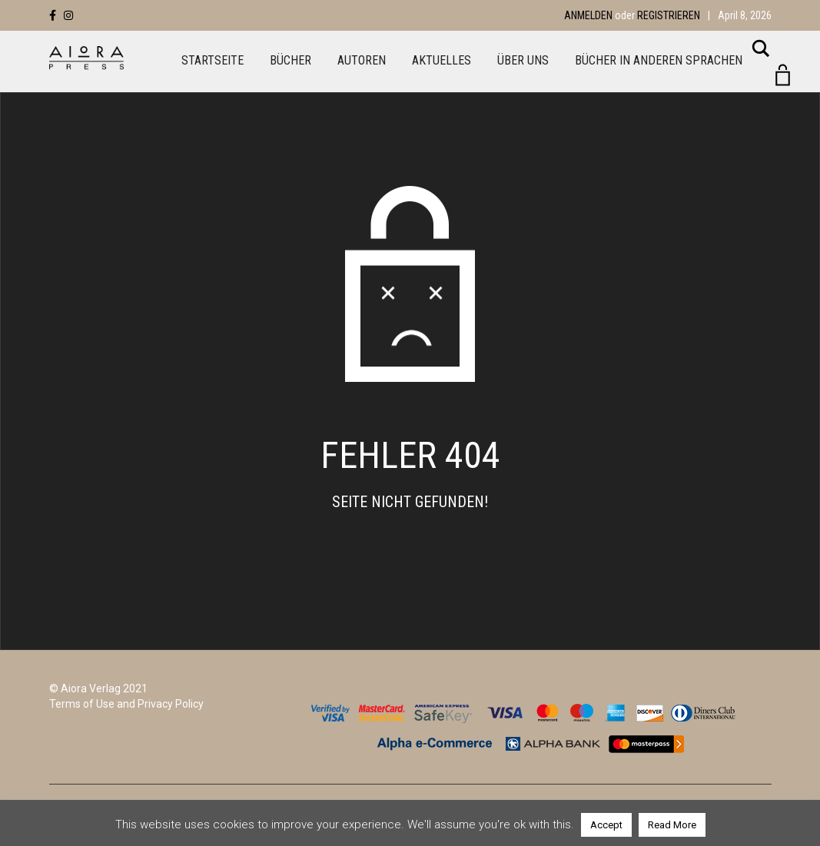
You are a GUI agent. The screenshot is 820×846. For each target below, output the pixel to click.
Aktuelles (441, 60)
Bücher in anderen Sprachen (658, 60)
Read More (672, 825)
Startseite (212, 60)
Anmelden (588, 15)
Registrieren (668, 15)
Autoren (361, 60)
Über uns (523, 60)
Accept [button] (606, 825)
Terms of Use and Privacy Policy (126, 704)
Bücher (290, 60)
